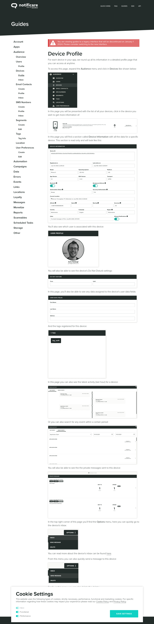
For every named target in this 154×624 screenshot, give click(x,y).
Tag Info (22, 138)
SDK (132, 6)
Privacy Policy (119, 601)
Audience (19, 51)
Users (19, 61)
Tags (18, 133)
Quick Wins (105, 6)
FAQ (115, 6)
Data (16, 171)
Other (17, 233)
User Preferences (25, 147)
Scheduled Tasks (23, 222)
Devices (20, 70)
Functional (24, 612)
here (109, 553)
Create (21, 89)
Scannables (20, 217)
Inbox (21, 79)
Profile (21, 66)
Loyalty (18, 197)
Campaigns (20, 166)
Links (16, 187)
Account (18, 41)
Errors (17, 176)
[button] (105, 6)
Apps (17, 46)
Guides (124, 6)
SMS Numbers (23, 102)
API (139, 6)
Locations (19, 192)
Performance (25, 616)
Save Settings (124, 614)
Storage (18, 227)
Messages (19, 202)
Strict (22, 608)
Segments (21, 120)
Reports (18, 212)
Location (20, 143)
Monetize (19, 207)
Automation (20, 161)
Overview (21, 57)
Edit (20, 129)
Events (17, 181)
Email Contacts (24, 84)
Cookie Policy (102, 601)
